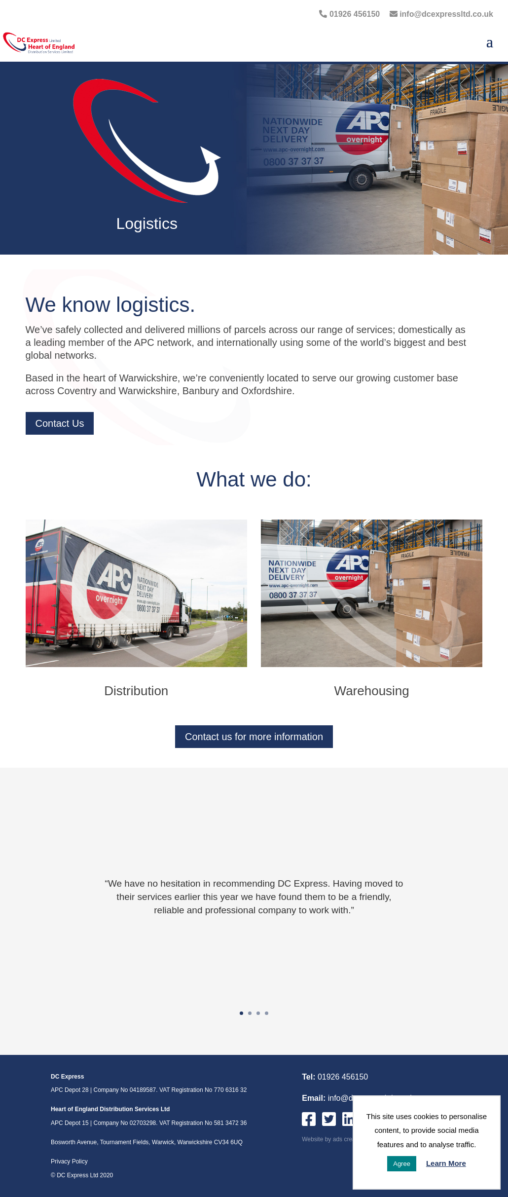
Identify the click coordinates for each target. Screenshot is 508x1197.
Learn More (446, 1163)
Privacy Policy (69, 1161)
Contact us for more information (254, 736)
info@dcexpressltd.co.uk (441, 14)
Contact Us (60, 423)
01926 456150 (349, 14)
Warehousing (371, 690)
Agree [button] (401, 1163)
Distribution (136, 690)
